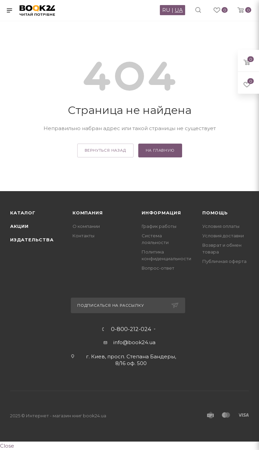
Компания (88, 212)
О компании (86, 226)
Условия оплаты (220, 226)
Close (7, 446)
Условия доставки (223, 235)
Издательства (32, 239)
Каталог (22, 212)
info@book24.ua (134, 342)
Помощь (215, 212)
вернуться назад (105, 150)
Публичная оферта (224, 261)
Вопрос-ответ (158, 268)
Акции (19, 226)
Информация (161, 212)
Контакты (83, 235)
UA (179, 10)
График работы (159, 226)
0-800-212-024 (131, 329)
